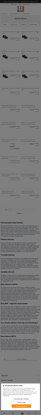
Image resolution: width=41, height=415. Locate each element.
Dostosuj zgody (21, 402)
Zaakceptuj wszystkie (21, 406)
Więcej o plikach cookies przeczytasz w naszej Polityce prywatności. (17, 395)
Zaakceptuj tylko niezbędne (21, 399)
